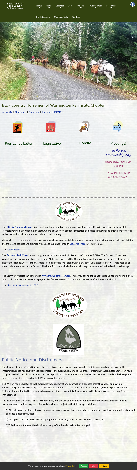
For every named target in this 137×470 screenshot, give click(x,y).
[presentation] (4, 62)
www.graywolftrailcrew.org (56, 275)
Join (70, 5)
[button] (55, 95)
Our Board (20, 112)
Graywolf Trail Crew (17, 255)
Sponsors (34, 112)
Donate (85, 143)
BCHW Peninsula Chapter (20, 226)
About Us (7, 112)
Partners (46, 112)
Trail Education (43, 19)
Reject (93, 466)
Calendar (60, 7)
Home (39, 7)
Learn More (13, 249)
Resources (111, 7)
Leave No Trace (77, 243)
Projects (80, 7)
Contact (76, 19)
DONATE (59, 112)
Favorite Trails (95, 7)
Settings (104, 466)
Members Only (61, 17)
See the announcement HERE (22, 285)
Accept (84, 466)
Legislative (52, 143)
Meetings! (118, 143)
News (48, 7)
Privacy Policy (71, 466)
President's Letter (19, 143)
